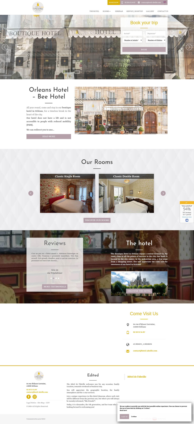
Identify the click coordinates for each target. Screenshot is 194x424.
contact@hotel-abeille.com (151, 2)
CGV (48, 402)
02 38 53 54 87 (130, 2)
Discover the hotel (139, 290)
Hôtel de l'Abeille (136, 377)
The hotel (94, 11)
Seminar (119, 11)
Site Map (41, 402)
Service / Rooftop (134, 11)
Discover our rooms (97, 220)
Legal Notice (31, 402)
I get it (124, 416)
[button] (164, 2)
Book (144, 49)
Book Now (114, 2)
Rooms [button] (106, 11)
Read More (48, 136)
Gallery (150, 11)
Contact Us (163, 11)
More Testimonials (55, 286)
